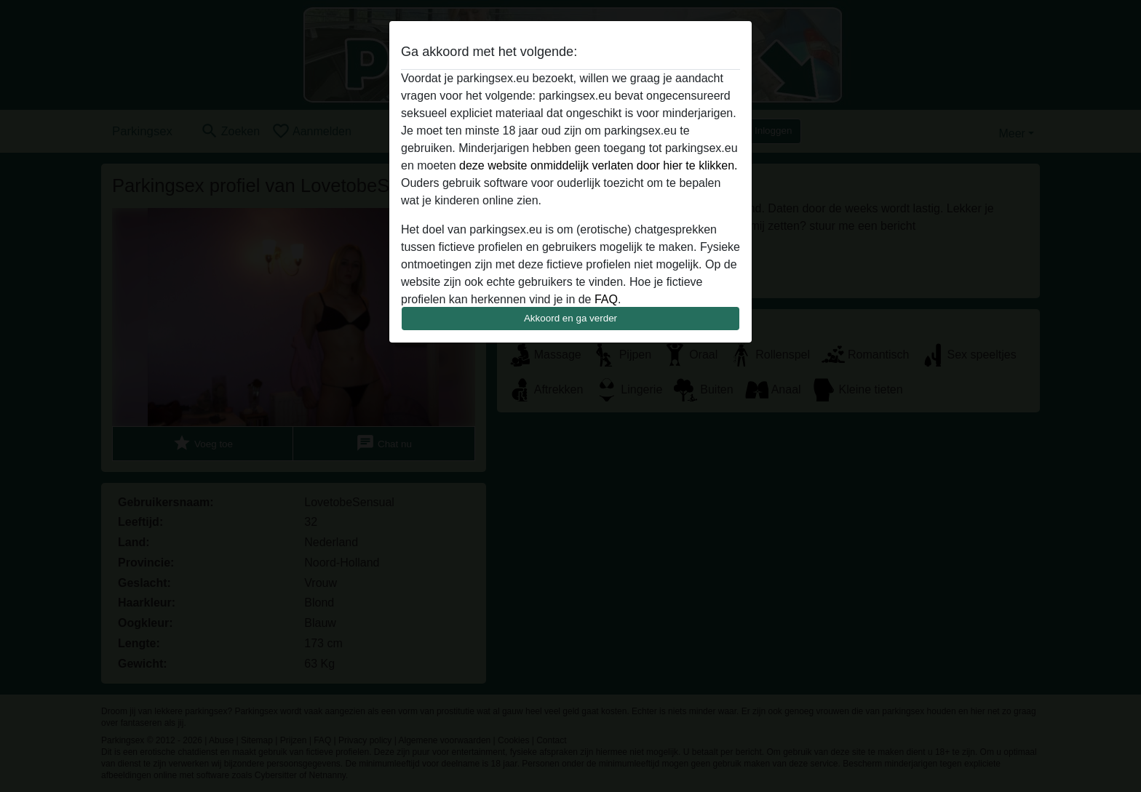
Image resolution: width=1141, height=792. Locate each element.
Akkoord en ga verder (570, 318)
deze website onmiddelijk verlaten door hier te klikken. (598, 165)
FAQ (606, 299)
